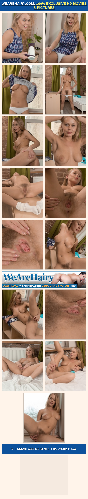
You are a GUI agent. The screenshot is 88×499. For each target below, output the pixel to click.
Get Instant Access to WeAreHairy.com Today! (44, 449)
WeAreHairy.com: (44, 6)
